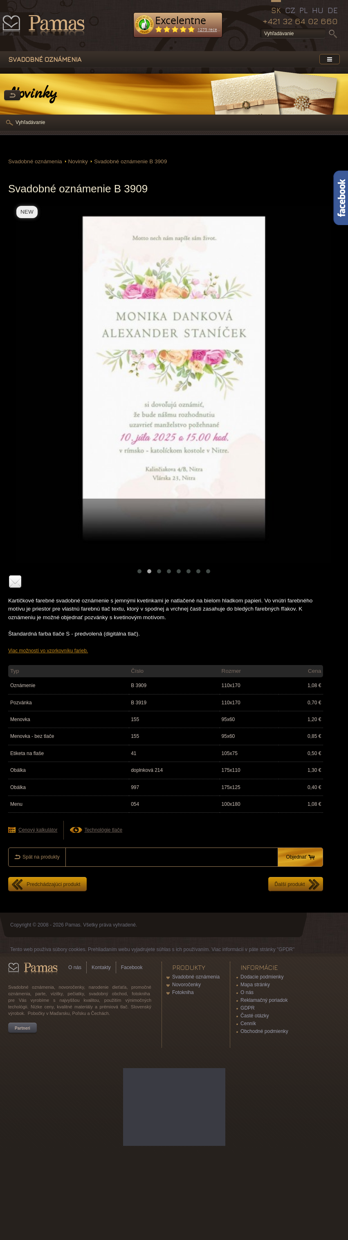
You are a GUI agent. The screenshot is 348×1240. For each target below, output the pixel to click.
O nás (74, 967)
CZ (290, 10)
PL (303, 10)
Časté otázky (254, 1016)
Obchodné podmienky (264, 1031)
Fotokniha (183, 992)
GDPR (247, 1008)
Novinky (78, 161)
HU (317, 10)
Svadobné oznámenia (35, 161)
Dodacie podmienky (261, 977)
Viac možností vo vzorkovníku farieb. (48, 651)
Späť (12, 95)
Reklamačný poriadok (263, 1000)
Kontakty (101, 967)
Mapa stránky (255, 984)
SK (276, 10)
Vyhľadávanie (30, 122)
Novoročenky (186, 984)
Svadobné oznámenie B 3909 (130, 161)
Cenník (248, 1023)
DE (333, 10)
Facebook (132, 967)
